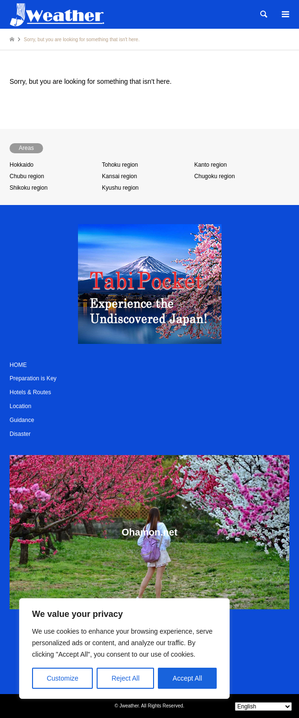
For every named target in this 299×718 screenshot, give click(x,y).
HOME (18, 365)
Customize (62, 678)
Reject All (125, 678)
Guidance (22, 420)
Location (20, 406)
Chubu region (27, 176)
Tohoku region (120, 164)
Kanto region (210, 164)
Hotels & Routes (30, 392)
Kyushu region (120, 187)
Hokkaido (21, 164)
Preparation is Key (33, 378)
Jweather (129, 705)
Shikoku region (28, 187)
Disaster (20, 434)
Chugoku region (214, 176)
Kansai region (119, 176)
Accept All (187, 678)
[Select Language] (263, 706)
